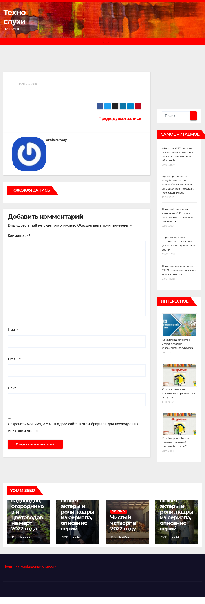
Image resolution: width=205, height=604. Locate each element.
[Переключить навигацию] (106, 41)
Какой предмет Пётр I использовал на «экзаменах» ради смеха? (178, 343)
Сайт (12, 388)
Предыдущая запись (120, 118)
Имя (13, 330)
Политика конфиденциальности (30, 566)
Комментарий (19, 235)
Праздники (119, 511)
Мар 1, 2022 (21, 536)
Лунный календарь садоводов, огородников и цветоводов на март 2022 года (27, 509)
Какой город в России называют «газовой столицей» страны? (176, 442)
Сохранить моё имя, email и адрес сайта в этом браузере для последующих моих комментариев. (73, 427)
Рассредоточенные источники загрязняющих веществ (178, 393)
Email (14, 359)
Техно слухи (14, 17)
